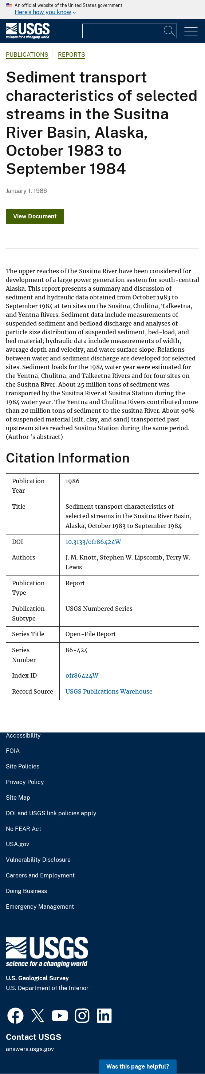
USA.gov (17, 844)
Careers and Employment (40, 875)
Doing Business (26, 891)
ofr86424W (82, 675)
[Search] (169, 31)
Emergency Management (40, 907)
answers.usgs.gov (30, 1049)
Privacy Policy (25, 782)
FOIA (13, 751)
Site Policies (22, 766)
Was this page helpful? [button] (137, 1066)
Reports (71, 54)
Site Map (18, 798)
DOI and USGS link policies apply (51, 813)
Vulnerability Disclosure (38, 860)
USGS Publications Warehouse (109, 691)
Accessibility (23, 735)
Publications (27, 54)
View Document (35, 216)
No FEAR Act (23, 829)
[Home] (28, 37)
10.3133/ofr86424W (93, 541)
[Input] (129, 31)
